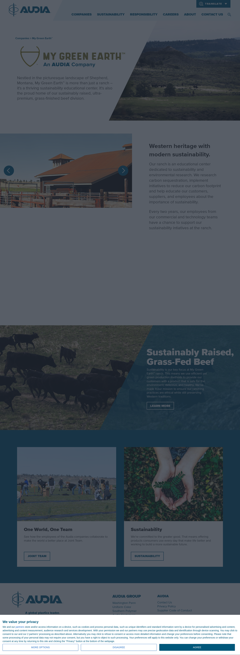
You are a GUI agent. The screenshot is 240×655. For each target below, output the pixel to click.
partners (20, 627)
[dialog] (120, 635)
